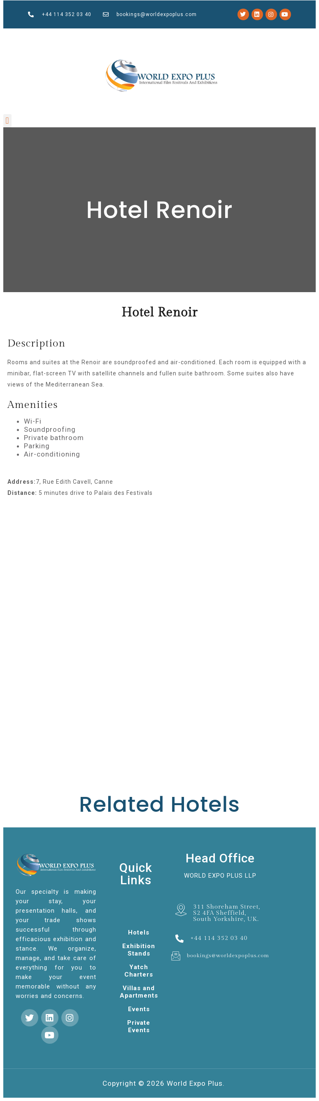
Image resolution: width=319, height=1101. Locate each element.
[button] (7, 121)
